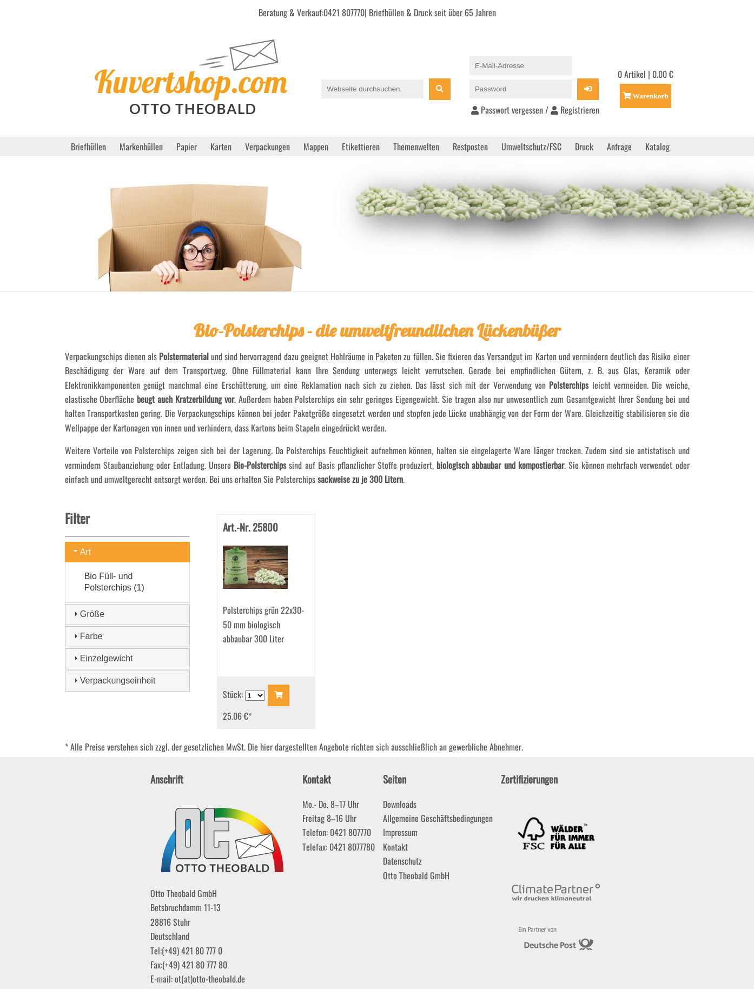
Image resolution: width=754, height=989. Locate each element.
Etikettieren (361, 146)
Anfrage (619, 146)
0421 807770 (344, 12)
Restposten (470, 146)
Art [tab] (81, 551)
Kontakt (395, 846)
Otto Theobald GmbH (416, 875)
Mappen (315, 146)
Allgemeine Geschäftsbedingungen (438, 818)
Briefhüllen (88, 146)
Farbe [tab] (87, 636)
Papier (186, 146)
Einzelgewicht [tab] (102, 658)
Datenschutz (402, 860)
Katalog (657, 146)
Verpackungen (267, 146)
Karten (221, 146)
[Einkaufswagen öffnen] (645, 96)
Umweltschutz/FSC (531, 146)
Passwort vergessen (507, 109)
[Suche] (440, 89)
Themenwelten (416, 146)
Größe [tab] (87, 614)
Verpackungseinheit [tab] (113, 680)
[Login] (588, 89)
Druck (584, 146)
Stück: (234, 694)
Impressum (400, 832)
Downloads (399, 804)
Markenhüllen (141, 146)
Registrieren (575, 109)
